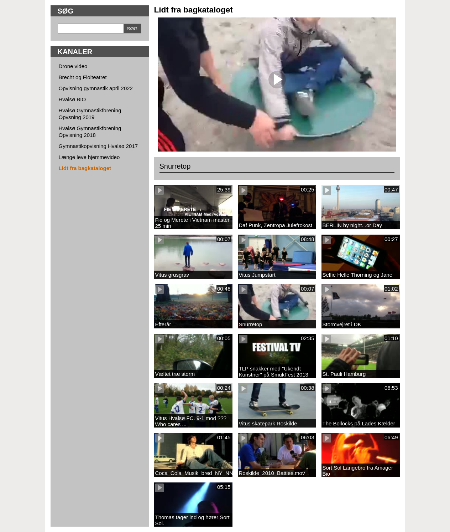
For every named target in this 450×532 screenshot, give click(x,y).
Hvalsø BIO (72, 99)
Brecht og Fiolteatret (83, 77)
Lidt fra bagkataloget (85, 168)
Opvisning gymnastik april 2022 (96, 88)
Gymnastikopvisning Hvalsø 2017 (98, 146)
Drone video (73, 66)
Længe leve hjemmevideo (89, 157)
